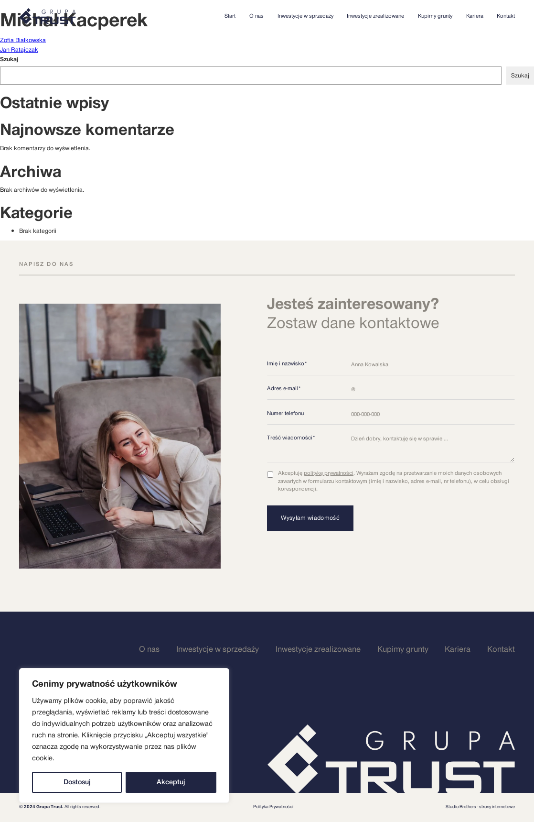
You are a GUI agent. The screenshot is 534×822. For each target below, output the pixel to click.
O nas (256, 16)
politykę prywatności (328, 473)
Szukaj (9, 59)
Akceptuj (171, 782)
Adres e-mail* (284, 389)
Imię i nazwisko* (287, 364)
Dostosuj (77, 782)
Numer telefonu (285, 413)
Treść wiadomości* (291, 438)
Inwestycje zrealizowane (375, 16)
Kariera (474, 16)
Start (229, 16)
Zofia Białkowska (23, 40)
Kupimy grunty (435, 16)
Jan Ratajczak (19, 50)
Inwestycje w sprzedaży (305, 16)
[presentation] (339, 559)
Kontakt (506, 16)
